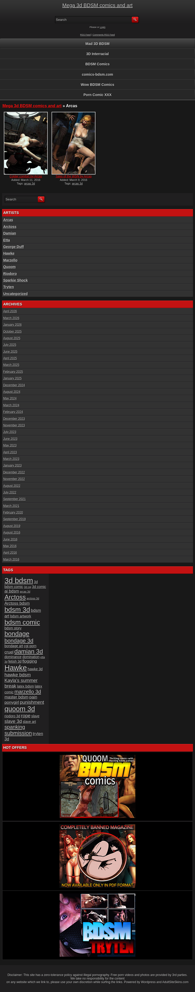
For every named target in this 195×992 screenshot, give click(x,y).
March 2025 (11, 365)
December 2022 (14, 472)
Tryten (8, 287)
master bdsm (17, 697)
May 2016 (10, 546)
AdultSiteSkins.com (175, 982)
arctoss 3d (33, 598)
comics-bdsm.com (97, 74)
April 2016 (10, 552)
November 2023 (14, 425)
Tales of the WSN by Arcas (74, 176)
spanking (15, 727)
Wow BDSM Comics (97, 85)
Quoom (9, 267)
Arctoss (10, 226)
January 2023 (12, 465)
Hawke (8, 253)
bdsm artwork (20, 616)
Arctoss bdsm (17, 603)
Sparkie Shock (15, 280)
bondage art (14, 646)
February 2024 (13, 412)
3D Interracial (97, 54)
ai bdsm (12, 591)
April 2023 (10, 452)
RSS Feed (85, 35)
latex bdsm (25, 686)
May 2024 (10, 398)
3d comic (39, 587)
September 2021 (14, 499)
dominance (13, 657)
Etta (6, 240)
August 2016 (11, 532)
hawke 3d (35, 669)
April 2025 (10, 358)
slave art (29, 722)
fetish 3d (15, 661)
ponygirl (12, 702)
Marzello (10, 260)
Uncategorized (15, 294)
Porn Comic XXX (97, 95)
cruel (9, 652)
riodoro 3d (12, 716)
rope (25, 715)
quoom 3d (20, 709)
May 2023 (10, 445)
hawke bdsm (18, 674)
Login (102, 27)
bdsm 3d (17, 609)
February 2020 (13, 512)
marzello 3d (27, 691)
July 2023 (9, 432)
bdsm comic (22, 622)
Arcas (8, 220)
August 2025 (11, 338)
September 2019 (14, 519)
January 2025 (12, 378)
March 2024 (11, 405)
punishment (32, 702)
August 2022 (11, 486)
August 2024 (11, 392)
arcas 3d (29, 183)
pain (33, 697)
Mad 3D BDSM (98, 44)
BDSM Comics (97, 64)
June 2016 (10, 539)
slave (35, 716)
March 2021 (11, 506)
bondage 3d (19, 641)
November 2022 (14, 479)
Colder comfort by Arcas (26, 176)
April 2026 (10, 311)
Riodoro (10, 273)
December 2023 (14, 419)
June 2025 (10, 351)
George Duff (13, 247)
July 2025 (9, 345)
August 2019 (11, 526)
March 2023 (11, 459)
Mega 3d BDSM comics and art (97, 5)
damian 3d (28, 651)
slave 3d (13, 721)
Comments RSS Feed (104, 35)
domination (30, 657)
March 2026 (11, 318)
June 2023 (10, 439)
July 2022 (9, 492)
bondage (17, 633)
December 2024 (14, 385)
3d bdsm (19, 580)
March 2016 (11, 559)
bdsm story (13, 628)
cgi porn (30, 646)
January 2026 (12, 325)
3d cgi (27, 586)
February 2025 (13, 372)
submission (18, 733)
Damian (9, 233)
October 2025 (12, 331)
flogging (29, 661)
